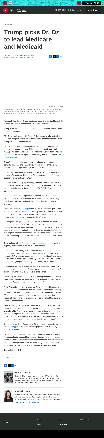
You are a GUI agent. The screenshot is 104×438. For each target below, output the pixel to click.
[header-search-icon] (79, 3)
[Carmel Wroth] (8, 396)
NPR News (8, 24)
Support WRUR (92, 3)
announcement (24, 129)
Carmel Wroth (29, 55)
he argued (27, 209)
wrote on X (45, 253)
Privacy (39, 420)
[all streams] (93, 10)
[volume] (11, 10)
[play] (5, 10)
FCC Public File (85, 420)
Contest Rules (62, 424)
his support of (15, 327)
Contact (60, 420)
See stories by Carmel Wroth (27, 402)
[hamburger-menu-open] (5, 3)
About (39, 424)
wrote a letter (16, 230)
